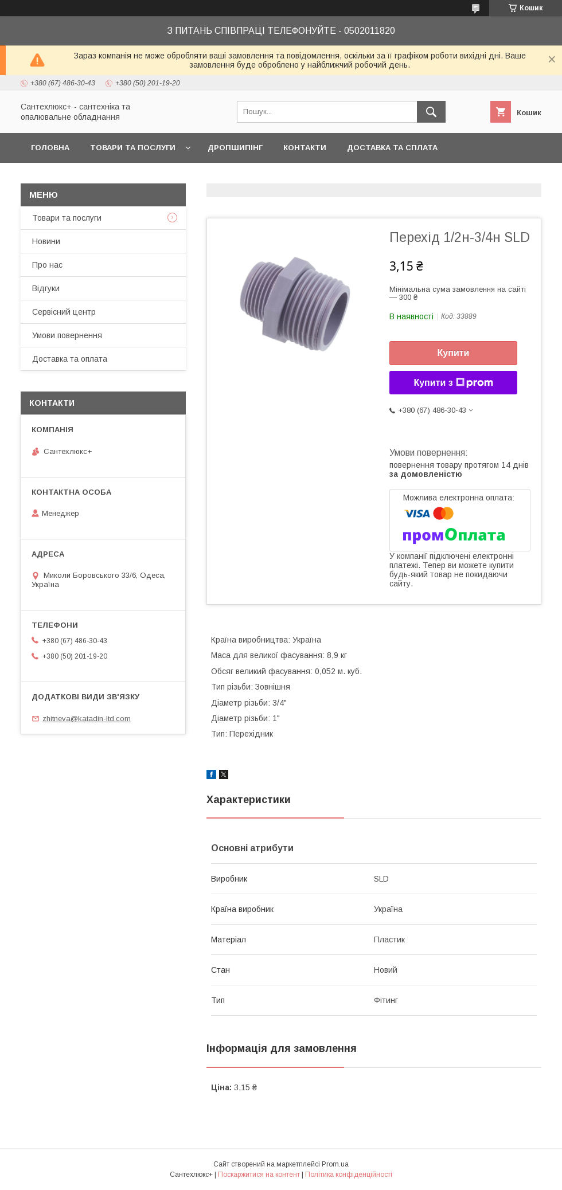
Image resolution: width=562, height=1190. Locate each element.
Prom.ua (335, 1164)
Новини (46, 241)
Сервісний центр (64, 311)
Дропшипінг (235, 147)
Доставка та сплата (392, 147)
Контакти (304, 147)
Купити (454, 353)
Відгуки (46, 288)
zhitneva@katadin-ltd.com (86, 718)
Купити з (453, 383)
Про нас (47, 264)
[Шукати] (431, 112)
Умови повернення (67, 335)
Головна (50, 147)
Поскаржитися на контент (259, 1175)
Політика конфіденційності (348, 1175)
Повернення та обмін (79, 177)
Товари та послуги (132, 147)
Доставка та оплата (69, 358)
